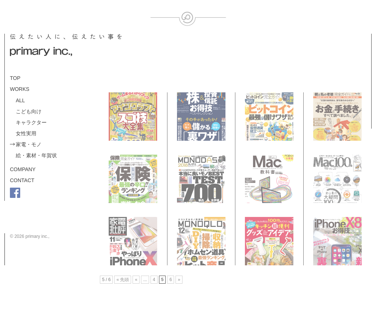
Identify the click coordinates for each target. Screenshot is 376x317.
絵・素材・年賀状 (36, 155)
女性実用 (26, 133)
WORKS (19, 89)
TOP (15, 78)
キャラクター (31, 122)
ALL (20, 100)
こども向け (28, 111)
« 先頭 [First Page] (122, 279)
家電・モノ (28, 144)
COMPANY (23, 169)
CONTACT (22, 180)
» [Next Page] (179, 279)
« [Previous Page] (136, 279)
